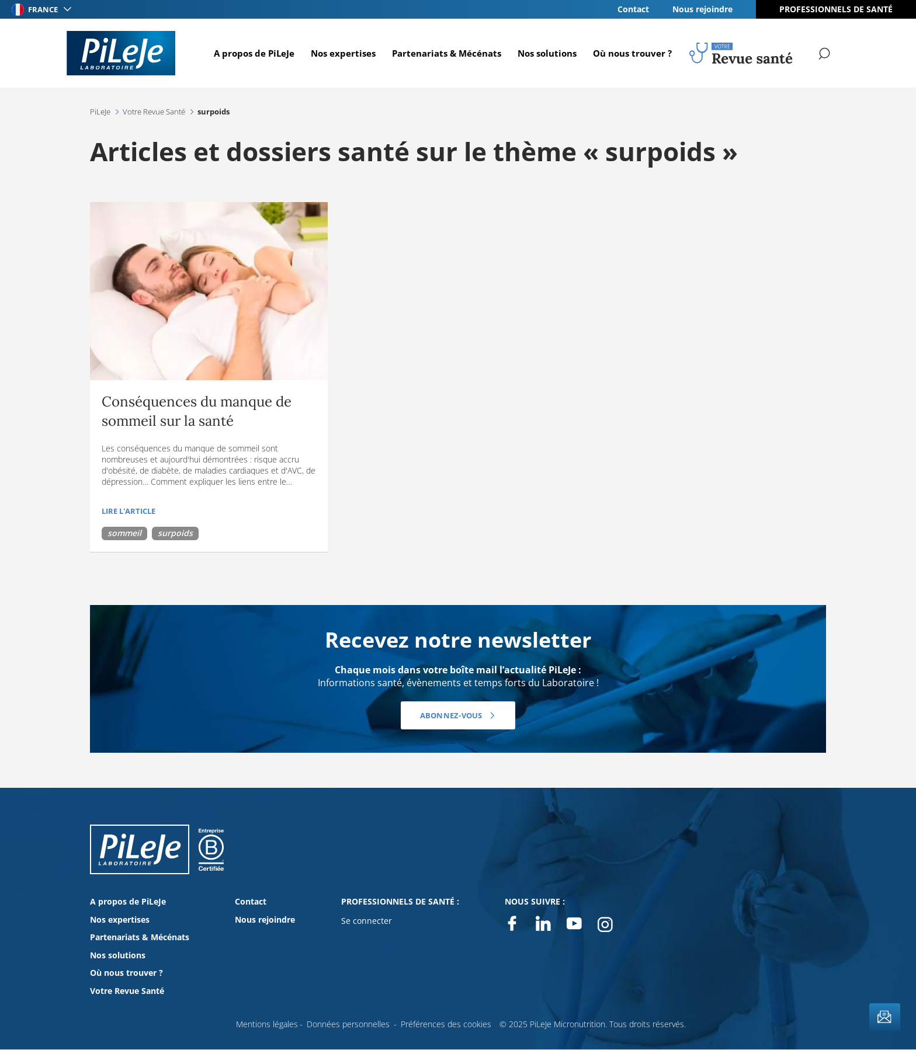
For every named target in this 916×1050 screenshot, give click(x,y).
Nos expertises (341, 53)
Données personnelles (348, 1024)
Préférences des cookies (446, 1024)
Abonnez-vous (450, 715)
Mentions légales (267, 1024)
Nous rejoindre (702, 9)
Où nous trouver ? (630, 53)
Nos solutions (545, 53)
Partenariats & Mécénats (444, 53)
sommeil (124, 532)
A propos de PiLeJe (252, 53)
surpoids (175, 532)
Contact (633, 9)
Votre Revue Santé (127, 990)
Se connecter (366, 920)
